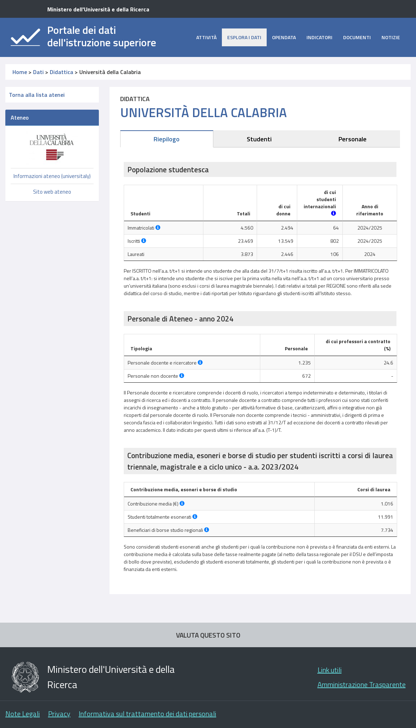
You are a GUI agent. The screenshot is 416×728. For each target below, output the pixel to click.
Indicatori (319, 37)
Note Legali (22, 713)
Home (19, 72)
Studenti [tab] (259, 139)
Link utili (330, 669)
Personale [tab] (352, 139)
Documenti (357, 37)
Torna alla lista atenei (37, 94)
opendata (284, 37)
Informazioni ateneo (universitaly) (52, 176)
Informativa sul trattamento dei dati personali (147, 713)
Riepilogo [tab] (167, 139)
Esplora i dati (244, 37)
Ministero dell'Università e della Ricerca (98, 9)
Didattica (61, 72)
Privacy (59, 713)
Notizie (391, 37)
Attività (206, 37)
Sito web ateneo (52, 192)
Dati (38, 72)
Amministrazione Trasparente (362, 684)
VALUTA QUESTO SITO (208, 635)
